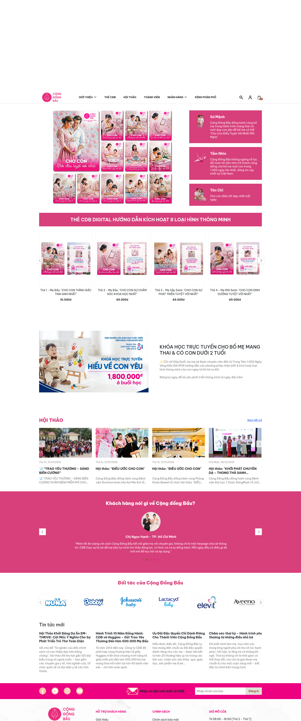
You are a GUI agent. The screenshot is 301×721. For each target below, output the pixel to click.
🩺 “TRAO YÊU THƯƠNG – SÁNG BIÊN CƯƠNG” (64, 471)
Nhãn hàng (175, 97)
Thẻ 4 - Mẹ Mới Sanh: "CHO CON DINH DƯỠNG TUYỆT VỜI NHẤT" (235, 292)
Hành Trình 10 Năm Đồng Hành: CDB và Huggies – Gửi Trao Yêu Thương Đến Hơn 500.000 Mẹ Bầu (122, 637)
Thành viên (152, 97)
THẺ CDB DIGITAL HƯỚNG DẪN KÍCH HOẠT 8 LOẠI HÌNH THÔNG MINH (150, 219)
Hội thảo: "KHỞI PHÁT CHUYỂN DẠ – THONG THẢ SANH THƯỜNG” (232, 471)
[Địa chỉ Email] (228, 691)
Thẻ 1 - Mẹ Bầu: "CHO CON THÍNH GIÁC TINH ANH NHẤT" (65, 292)
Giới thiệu (86, 97)
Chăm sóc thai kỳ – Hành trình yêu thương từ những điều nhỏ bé (235, 635)
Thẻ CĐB (110, 97)
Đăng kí (254, 691)
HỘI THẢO (51, 420)
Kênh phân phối (206, 97)
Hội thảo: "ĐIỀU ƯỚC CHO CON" (120, 469)
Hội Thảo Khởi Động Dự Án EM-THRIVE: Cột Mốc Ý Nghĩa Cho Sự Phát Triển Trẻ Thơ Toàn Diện (64, 637)
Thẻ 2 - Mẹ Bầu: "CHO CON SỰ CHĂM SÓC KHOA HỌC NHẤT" (122, 292)
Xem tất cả (254, 420)
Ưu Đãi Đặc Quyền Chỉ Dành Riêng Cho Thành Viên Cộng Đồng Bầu (178, 635)
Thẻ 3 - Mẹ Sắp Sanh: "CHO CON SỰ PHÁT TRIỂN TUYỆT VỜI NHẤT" (178, 292)
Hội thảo (130, 97)
